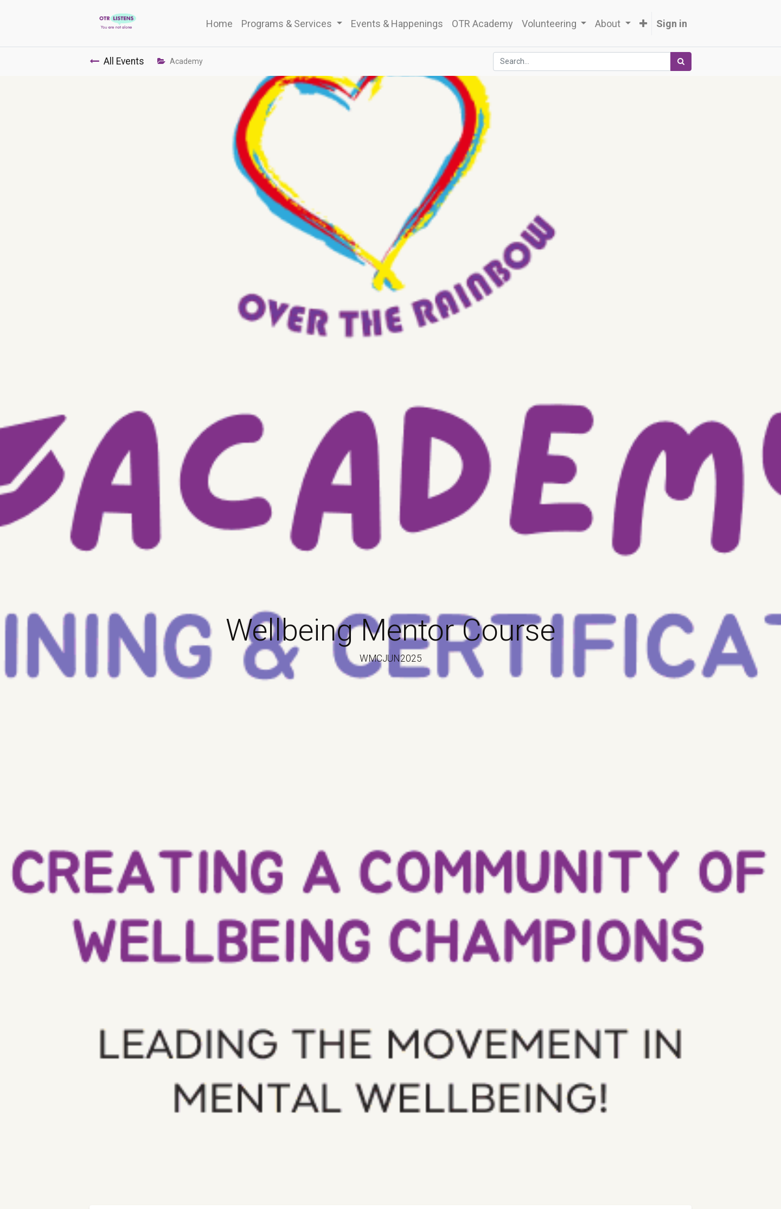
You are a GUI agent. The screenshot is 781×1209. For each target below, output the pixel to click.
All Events (116, 61)
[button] (643, 23)
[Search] (681, 61)
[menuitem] (219, 23)
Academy (180, 61)
